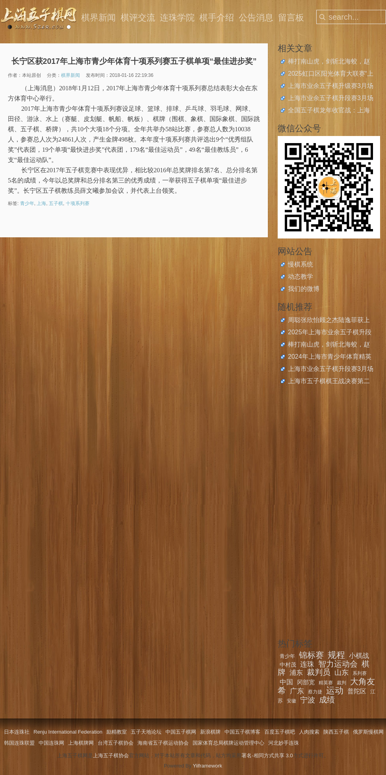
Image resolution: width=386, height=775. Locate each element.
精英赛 (326, 683)
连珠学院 (177, 17)
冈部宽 (306, 682)
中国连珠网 (51, 743)
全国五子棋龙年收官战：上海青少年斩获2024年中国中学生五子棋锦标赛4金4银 (329, 111)
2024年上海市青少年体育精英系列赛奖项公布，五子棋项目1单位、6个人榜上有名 (330, 357)
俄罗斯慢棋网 (368, 732)
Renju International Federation (67, 732)
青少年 (27, 203)
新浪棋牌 (210, 732)
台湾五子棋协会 (116, 743)
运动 (334, 690)
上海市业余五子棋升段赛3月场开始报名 (330, 99)
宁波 (307, 700)
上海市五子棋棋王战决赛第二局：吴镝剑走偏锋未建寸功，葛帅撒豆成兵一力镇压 (329, 382)
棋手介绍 (216, 17)
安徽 (291, 701)
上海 (41, 203)
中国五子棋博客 (242, 732)
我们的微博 (303, 288)
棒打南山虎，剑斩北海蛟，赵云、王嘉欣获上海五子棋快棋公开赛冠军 (329, 62)
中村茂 (288, 664)
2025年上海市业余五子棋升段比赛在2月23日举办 (329, 333)
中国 (286, 682)
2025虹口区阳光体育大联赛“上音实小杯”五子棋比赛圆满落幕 (330, 74)
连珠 (307, 664)
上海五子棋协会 (111, 755)
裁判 (341, 683)
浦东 (296, 672)
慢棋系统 (300, 264)
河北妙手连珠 (283, 743)
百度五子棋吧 (279, 732)
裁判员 (318, 672)
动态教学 (300, 276)
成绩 (327, 699)
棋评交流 (138, 17)
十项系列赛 (77, 203)
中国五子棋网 (180, 732)
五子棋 (56, 203)
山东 (341, 672)
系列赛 (360, 673)
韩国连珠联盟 (19, 743)
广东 (297, 691)
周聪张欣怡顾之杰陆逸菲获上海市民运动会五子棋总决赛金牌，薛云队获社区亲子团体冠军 (329, 321)
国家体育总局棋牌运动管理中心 (228, 743)
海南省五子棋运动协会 (163, 743)
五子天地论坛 (146, 732)
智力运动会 (338, 663)
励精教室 (116, 732)
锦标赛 (311, 654)
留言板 (291, 17)
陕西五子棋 (336, 732)
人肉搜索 (309, 732)
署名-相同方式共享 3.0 (267, 755)
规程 (336, 655)
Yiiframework (207, 766)
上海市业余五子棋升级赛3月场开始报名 (330, 86)
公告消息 (256, 17)
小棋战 (359, 655)
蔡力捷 (315, 692)
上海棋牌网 (81, 743)
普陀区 (356, 691)
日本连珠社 (17, 732)
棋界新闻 (98, 17)
